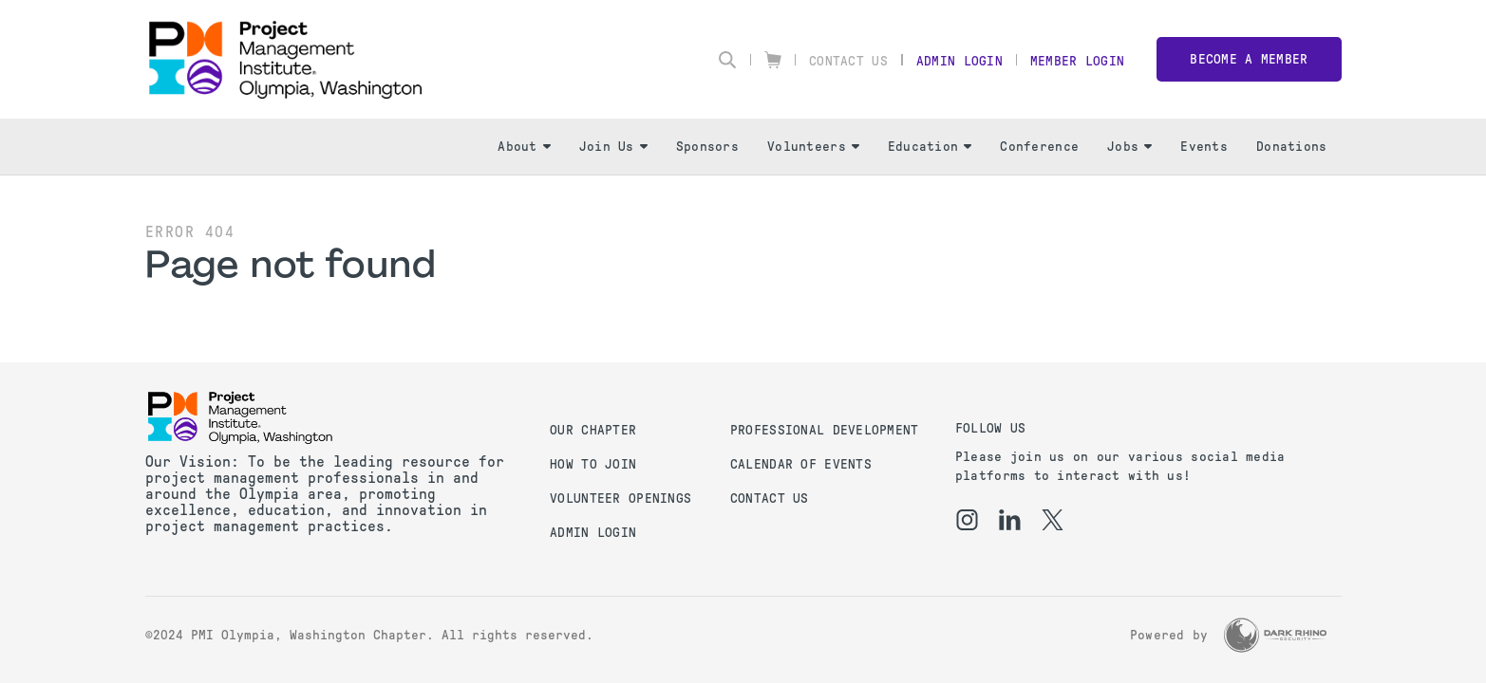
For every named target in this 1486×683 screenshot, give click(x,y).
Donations (1291, 146)
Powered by (1169, 635)
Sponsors (707, 146)
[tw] (1052, 519)
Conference (1039, 146)
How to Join (593, 464)
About (524, 146)
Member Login (1077, 61)
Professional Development (824, 430)
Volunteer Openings (620, 498)
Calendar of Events (801, 464)
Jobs (1129, 146)
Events (1204, 146)
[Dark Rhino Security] (1275, 635)
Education (930, 146)
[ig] (967, 519)
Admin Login (959, 61)
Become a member (1248, 59)
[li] (1010, 519)
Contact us (769, 498)
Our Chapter (593, 430)
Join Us (613, 146)
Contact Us (848, 61)
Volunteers (813, 146)
